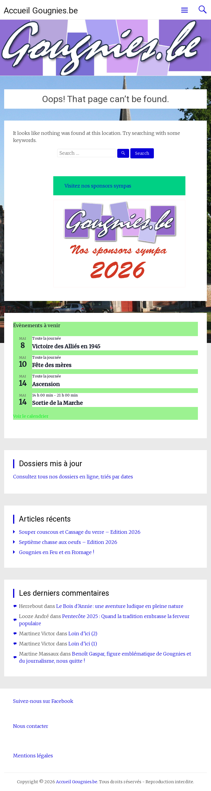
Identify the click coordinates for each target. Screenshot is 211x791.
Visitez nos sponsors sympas (98, 186)
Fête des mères (51, 365)
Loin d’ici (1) (82, 644)
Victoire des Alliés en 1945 (66, 346)
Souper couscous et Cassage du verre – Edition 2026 (79, 532)
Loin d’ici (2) (82, 633)
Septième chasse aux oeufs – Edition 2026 (68, 542)
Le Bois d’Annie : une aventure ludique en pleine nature (119, 606)
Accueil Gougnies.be (41, 10)
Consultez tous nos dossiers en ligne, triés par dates (73, 477)
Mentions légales (33, 756)
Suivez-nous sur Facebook (43, 701)
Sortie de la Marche (57, 403)
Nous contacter (30, 726)
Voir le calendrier (31, 416)
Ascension (46, 384)
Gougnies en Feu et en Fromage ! (56, 552)
